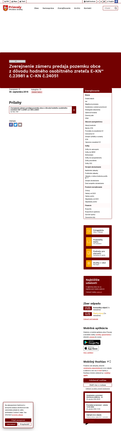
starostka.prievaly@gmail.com (108, 417)
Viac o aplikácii (88, 313)
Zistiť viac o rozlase (97, 346)
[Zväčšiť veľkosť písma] (104, 1)
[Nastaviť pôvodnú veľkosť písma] (101, 1)
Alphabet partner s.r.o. (28, 426)
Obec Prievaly (52, 426)
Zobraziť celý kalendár (90, 280)
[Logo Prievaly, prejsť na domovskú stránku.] (13, 8)
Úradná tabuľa (37, 53)
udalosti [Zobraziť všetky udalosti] (99, 253)
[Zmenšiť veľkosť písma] (98, 1)
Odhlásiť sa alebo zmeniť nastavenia (98, 349)
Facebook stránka (104, 419)
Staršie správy (89, 381)
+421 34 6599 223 (104, 415)
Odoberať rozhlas (97, 341)
